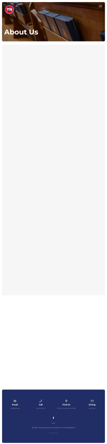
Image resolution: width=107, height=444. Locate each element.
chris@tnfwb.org (15, 408)
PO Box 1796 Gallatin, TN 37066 (66, 408)
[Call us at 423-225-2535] (41, 400)
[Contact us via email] (15, 400)
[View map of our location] (66, 400)
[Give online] (92, 400)
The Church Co (53, 433)
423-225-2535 (40, 408)
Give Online (92, 408)
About (53, 423)
